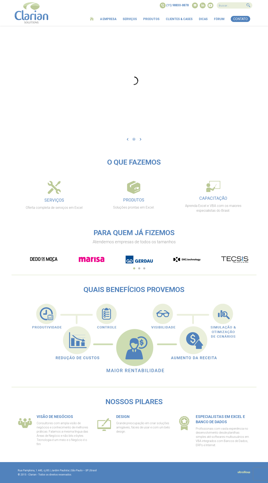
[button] (240, 19)
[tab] (54, 196)
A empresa (108, 19)
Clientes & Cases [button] (179, 19)
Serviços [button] (130, 19)
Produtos (151, 19)
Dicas (203, 19)
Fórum (219, 19)
